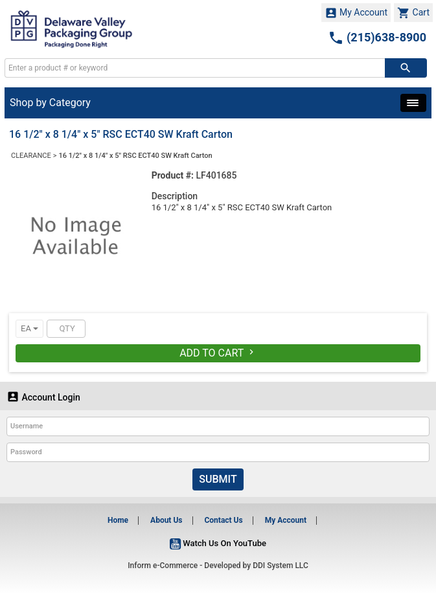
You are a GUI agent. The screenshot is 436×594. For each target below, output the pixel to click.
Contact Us (223, 520)
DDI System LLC (280, 565)
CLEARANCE (31, 155)
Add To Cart (218, 353)
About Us (166, 520)
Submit (217, 479)
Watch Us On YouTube (218, 543)
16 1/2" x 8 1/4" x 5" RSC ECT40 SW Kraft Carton (135, 155)
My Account (356, 12)
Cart (413, 12)
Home (118, 520)
